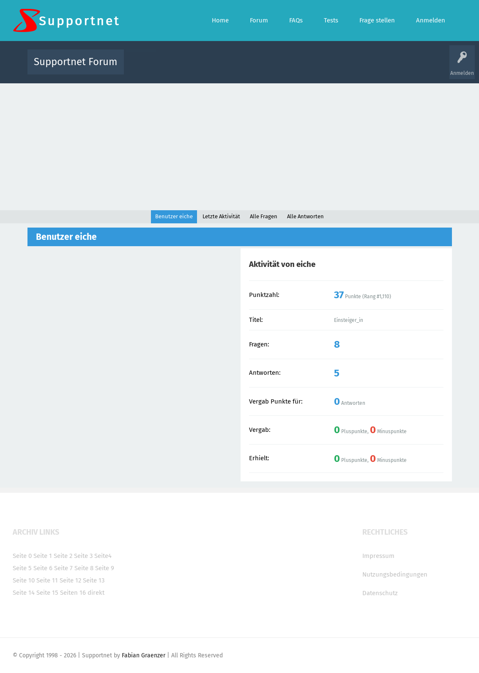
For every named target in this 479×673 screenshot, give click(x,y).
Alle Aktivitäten (147, 68)
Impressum (378, 556)
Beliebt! (215, 68)
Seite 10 (24, 580)
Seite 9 (104, 568)
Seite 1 (42, 556)
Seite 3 (83, 556)
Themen (285, 68)
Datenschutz (380, 593)
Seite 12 (70, 580)
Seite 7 (63, 568)
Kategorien (315, 68)
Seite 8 (83, 568)
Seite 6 (42, 568)
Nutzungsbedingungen (394, 574)
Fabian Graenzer (143, 655)
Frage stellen (378, 68)
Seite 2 (63, 556)
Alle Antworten (305, 216)
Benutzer (345, 68)
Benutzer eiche (174, 216)
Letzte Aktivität (221, 216)
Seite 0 (22, 556)
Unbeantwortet (250, 68)
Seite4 (103, 556)
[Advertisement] (240, 147)
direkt (96, 592)
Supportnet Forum (76, 62)
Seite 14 (24, 592)
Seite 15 (47, 592)
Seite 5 (22, 568)
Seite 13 (93, 580)
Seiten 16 (73, 592)
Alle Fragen (186, 68)
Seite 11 (47, 580)
